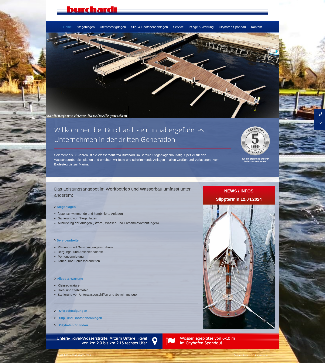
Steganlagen (86, 27)
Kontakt (256, 27)
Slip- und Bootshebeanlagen (80, 318)
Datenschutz (241, 355)
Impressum (261, 355)
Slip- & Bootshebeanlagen (149, 27)
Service (178, 27)
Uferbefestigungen (113, 27)
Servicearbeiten (69, 240)
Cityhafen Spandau (232, 27)
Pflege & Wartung (201, 27)
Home (67, 27)
